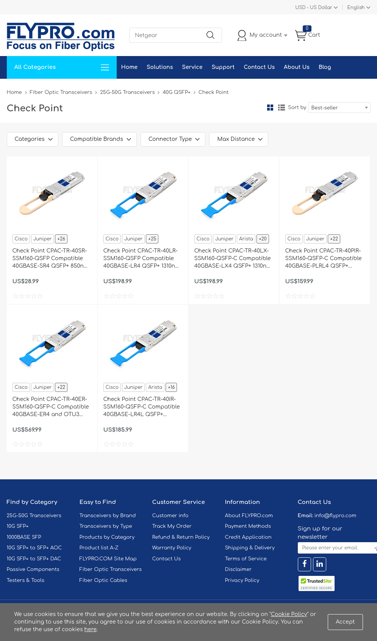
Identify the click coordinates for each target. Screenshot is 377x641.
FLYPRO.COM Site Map (108, 558)
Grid (270, 107)
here (90, 629)
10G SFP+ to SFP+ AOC (34, 548)
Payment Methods (248, 526)
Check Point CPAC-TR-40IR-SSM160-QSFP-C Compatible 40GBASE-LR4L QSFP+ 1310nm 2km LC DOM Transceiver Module (141, 407)
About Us (297, 67)
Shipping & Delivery (250, 548)
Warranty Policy (172, 548)
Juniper (42, 239)
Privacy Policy (242, 580)
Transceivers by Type (106, 526)
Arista (246, 239)
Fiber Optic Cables (103, 580)
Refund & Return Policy (181, 537)
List (281, 107)
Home (129, 67)
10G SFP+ (18, 526)
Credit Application (248, 537)
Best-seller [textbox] (324, 108)
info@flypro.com (335, 515)
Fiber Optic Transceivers (61, 92)
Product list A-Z (99, 548)
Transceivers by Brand (108, 515)
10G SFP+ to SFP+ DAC (34, 558)
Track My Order (172, 526)
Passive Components (33, 569)
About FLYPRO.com (249, 515)
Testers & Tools (26, 580)
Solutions (160, 67)
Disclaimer (238, 569)
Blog (325, 67)
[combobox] (339, 107)
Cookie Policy (289, 614)
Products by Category (107, 537)
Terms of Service (246, 558)
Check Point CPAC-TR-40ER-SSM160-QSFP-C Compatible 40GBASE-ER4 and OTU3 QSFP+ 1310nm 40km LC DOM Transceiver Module (52, 407)
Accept (345, 622)
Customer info (170, 515)
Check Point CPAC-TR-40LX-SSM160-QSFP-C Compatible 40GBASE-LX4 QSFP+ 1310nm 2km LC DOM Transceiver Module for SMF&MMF (233, 259)
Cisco (21, 239)
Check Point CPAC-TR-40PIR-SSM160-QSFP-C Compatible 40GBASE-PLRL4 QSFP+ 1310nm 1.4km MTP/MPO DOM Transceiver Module (323, 259)
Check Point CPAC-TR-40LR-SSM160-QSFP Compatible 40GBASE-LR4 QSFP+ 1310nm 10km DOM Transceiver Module (141, 259)
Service (192, 67)
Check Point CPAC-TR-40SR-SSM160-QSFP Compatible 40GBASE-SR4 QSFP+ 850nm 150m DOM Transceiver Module (51, 259)
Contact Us (259, 67)
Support (223, 67)
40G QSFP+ (176, 92)
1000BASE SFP (24, 537)
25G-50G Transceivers (127, 92)
